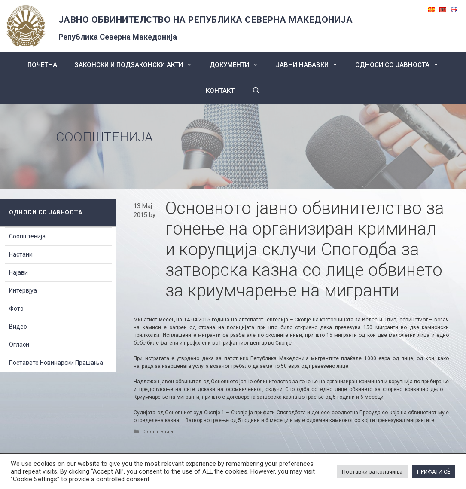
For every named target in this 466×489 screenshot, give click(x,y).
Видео (18, 326)
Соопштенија (104, 136)
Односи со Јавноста (401, 65)
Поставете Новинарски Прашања (56, 362)
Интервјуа (23, 290)
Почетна (42, 65)
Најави (18, 272)
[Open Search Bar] (255, 91)
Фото (16, 308)
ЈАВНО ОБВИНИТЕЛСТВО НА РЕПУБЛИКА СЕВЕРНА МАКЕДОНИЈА (205, 20)
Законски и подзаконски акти (137, 65)
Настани (21, 254)
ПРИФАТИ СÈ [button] (433, 471)
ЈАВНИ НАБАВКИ (311, 65)
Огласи (19, 344)
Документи (238, 65)
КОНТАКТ (220, 91)
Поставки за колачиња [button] (372, 471)
